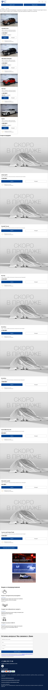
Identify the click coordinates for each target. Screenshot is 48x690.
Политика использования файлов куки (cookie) (10, 680)
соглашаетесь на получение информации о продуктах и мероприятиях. (13, 654)
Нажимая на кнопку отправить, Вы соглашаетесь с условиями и (17, 654)
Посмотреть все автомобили (9, 547)
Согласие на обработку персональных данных (10, 682)
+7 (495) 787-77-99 (7, 661)
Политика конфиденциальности (7, 678)
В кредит (13, 37)
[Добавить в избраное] (16, 15)
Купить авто (12, 4)
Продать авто (35, 4)
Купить (5, 37)
